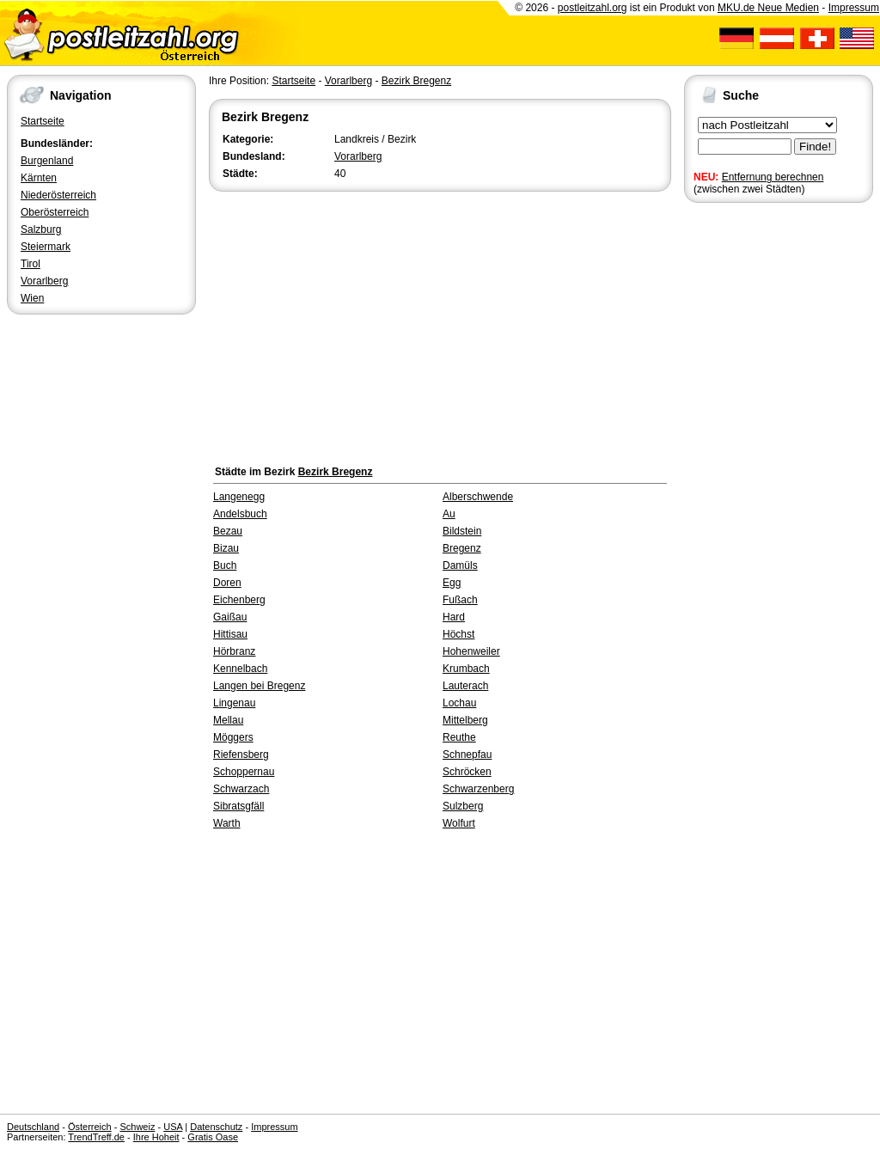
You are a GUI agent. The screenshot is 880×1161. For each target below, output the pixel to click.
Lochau (459, 703)
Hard (454, 617)
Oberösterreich (55, 212)
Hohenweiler (471, 651)
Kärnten (39, 178)
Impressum (853, 8)
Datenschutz (216, 1126)
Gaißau (230, 617)
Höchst (458, 634)
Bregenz (462, 548)
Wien (32, 298)
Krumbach (466, 669)
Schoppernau (243, 772)
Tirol (30, 264)
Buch (224, 565)
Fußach (460, 600)
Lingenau (234, 703)
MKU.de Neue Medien (768, 8)
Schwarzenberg (478, 789)
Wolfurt (459, 823)
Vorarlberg (44, 281)
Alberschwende (478, 497)
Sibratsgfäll (238, 806)
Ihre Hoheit (156, 1137)
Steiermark (45, 247)
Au (449, 514)
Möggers (233, 737)
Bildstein (462, 531)
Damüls (460, 565)
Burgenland (47, 161)
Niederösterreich (58, 195)
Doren (227, 583)
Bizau (226, 548)
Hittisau (230, 634)
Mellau (228, 720)
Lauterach (465, 686)
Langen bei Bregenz (259, 686)
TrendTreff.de (96, 1137)
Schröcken (467, 772)
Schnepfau (467, 755)
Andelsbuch (240, 514)
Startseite (42, 121)
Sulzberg (463, 806)
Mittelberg (465, 720)
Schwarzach (241, 789)
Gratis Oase (212, 1137)
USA (172, 1126)
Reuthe (459, 737)
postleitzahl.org (592, 8)
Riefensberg (241, 755)
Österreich (90, 1126)
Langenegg (239, 497)
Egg (452, 583)
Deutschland (33, 1126)
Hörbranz (234, 651)
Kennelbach (240, 669)
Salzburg (41, 229)
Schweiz (137, 1126)
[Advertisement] (440, 324)
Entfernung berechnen (773, 177)
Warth (227, 823)
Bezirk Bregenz (416, 81)
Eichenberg (239, 600)
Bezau (227, 531)
